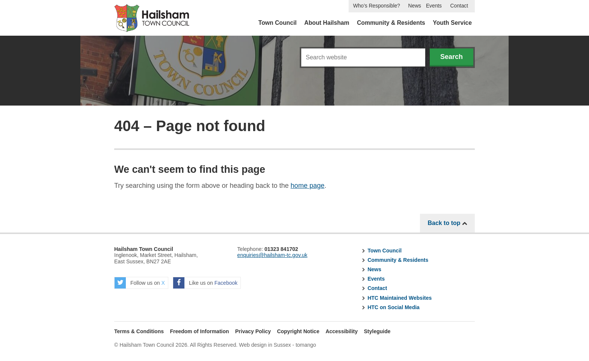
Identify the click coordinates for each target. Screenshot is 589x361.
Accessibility (342, 331)
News (414, 6)
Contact (459, 6)
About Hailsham (326, 23)
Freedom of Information (199, 331)
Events (434, 6)
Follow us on (140, 282)
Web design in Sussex (265, 345)
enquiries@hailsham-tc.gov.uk (272, 255)
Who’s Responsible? (376, 6)
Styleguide (377, 331)
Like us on (205, 282)
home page (308, 185)
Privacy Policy (253, 331)
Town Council (277, 23)
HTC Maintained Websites (399, 298)
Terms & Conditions (139, 331)
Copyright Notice (298, 331)
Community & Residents (391, 23)
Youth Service (452, 23)
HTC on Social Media (393, 307)
